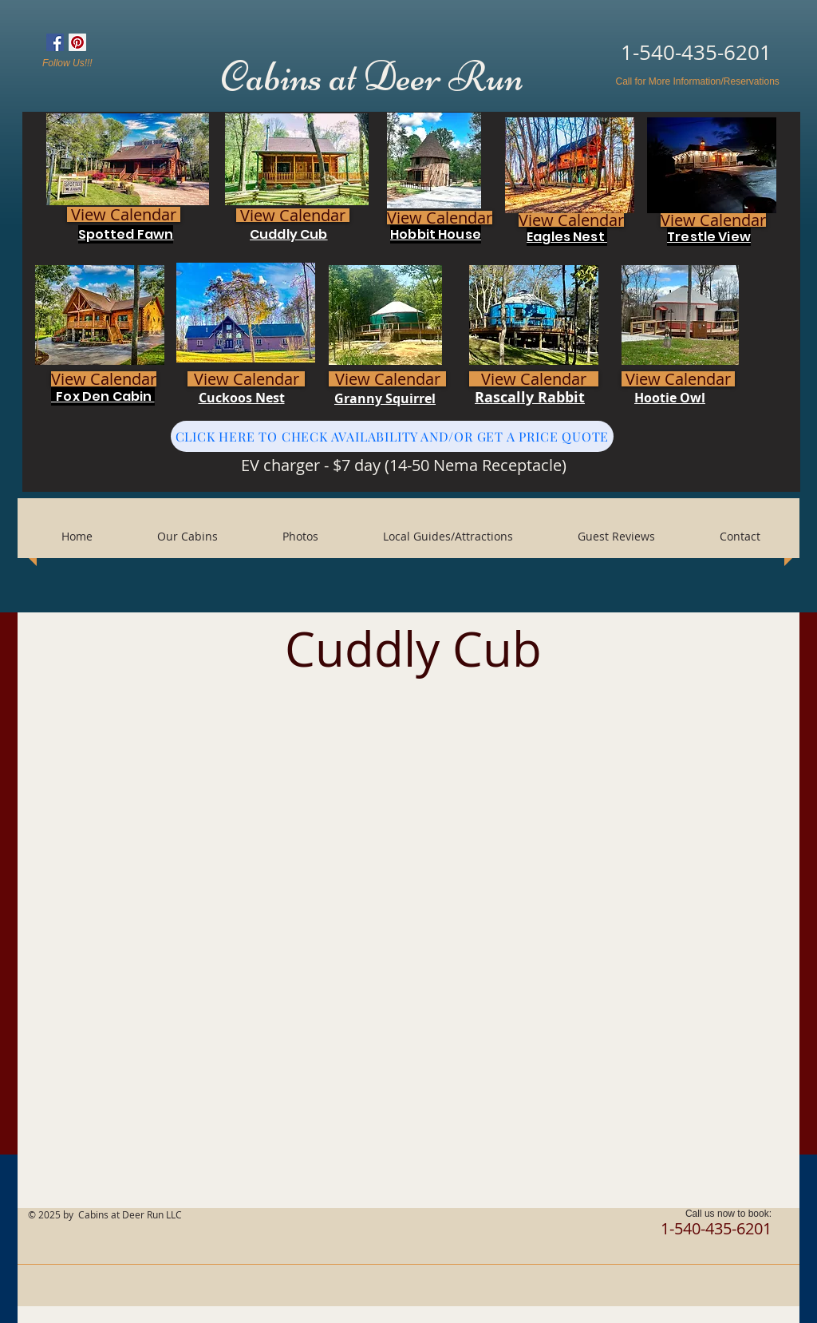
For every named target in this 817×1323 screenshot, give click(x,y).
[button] (300, 536)
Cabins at (292, 76)
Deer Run (446, 76)
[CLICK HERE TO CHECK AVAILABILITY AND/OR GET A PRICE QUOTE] (392, 436)
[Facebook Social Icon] (55, 42)
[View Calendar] (123, 214)
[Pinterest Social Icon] (77, 42)
